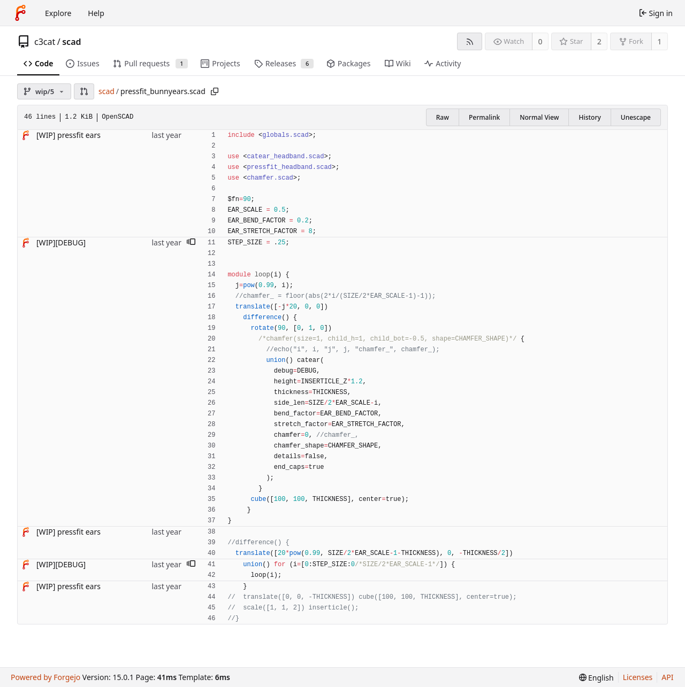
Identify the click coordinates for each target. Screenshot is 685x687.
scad (71, 41)
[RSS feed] (469, 41)
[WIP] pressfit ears (68, 135)
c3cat (44, 41)
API (667, 677)
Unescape (636, 117)
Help (96, 13)
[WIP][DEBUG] (61, 242)
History (589, 117)
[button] (84, 91)
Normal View (539, 117)
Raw (442, 117)
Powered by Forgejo (45, 677)
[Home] (20, 12)
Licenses (638, 677)
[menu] (596, 678)
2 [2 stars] (599, 41)
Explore (58, 13)
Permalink (484, 117)
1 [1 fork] (659, 41)
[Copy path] (214, 91)
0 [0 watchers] (540, 41)
